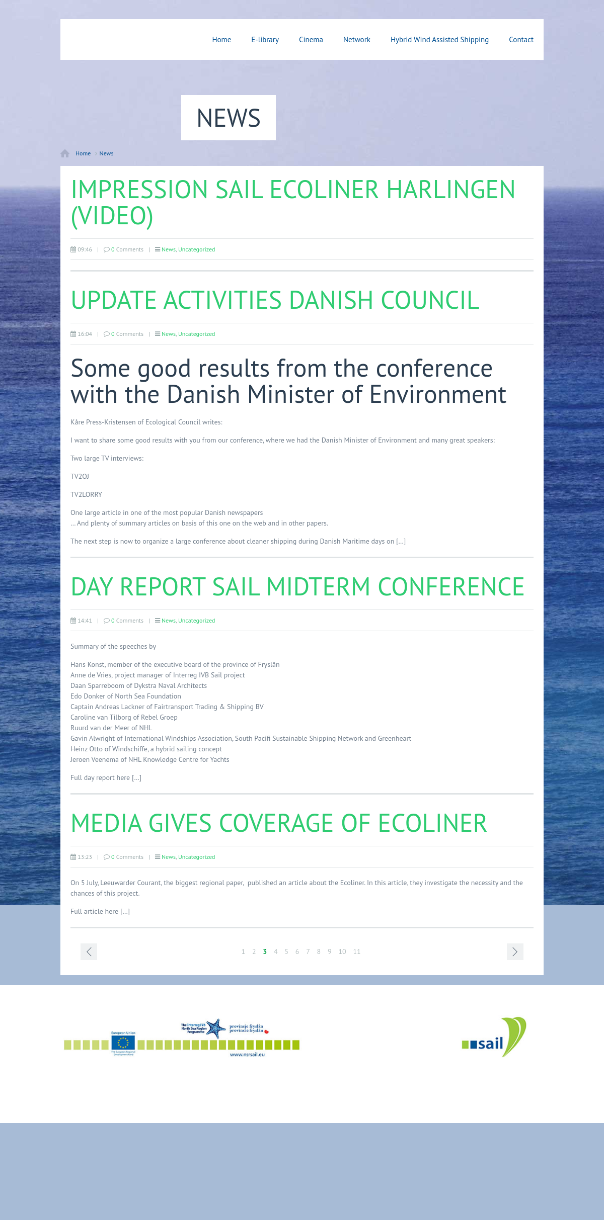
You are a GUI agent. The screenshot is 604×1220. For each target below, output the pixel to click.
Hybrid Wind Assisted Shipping (440, 39)
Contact (521, 39)
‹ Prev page (89, 951)
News (107, 153)
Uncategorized (196, 249)
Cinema (311, 39)
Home (221, 39)
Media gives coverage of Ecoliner (279, 822)
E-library (265, 39)
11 (356, 951)
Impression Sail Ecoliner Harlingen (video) (293, 201)
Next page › (515, 951)
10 (342, 951)
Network (356, 39)
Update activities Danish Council (275, 299)
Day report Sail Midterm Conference (297, 586)
